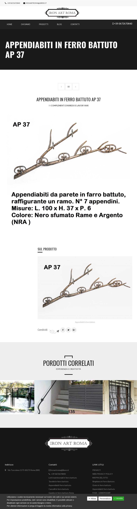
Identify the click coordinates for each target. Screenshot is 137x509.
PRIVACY (96, 469)
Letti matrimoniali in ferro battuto (63, 476)
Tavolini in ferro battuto (59, 480)
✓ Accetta (118, 498)
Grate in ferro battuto (101, 484)
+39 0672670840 (13, 3)
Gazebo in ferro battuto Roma (61, 491)
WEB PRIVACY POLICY (102, 472)
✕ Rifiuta (92, 498)
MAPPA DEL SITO (100, 476)
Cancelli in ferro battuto (59, 488)
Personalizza (105, 498)
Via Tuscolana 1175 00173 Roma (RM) (23, 469)
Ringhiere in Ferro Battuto (103, 480)
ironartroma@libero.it (36, 3)
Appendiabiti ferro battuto (60, 484)
